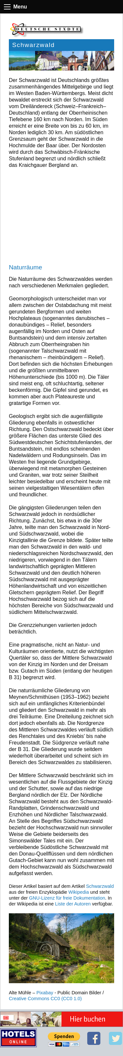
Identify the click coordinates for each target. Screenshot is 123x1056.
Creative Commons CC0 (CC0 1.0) (45, 998)
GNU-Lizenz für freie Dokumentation (67, 898)
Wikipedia (79, 892)
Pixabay (44, 992)
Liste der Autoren (73, 903)
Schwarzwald (100, 886)
